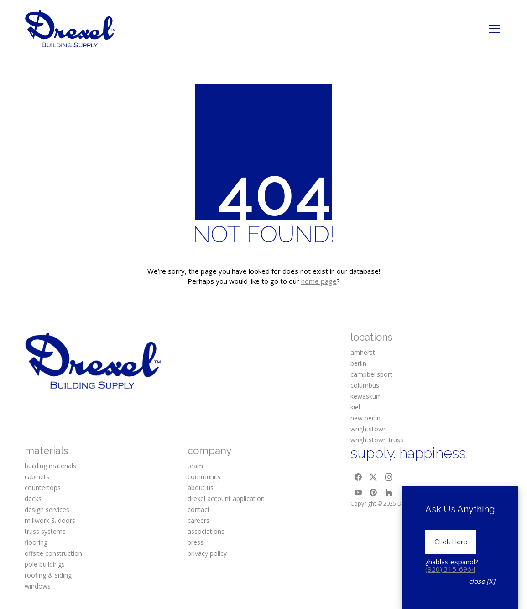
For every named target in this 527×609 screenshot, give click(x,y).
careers (198, 520)
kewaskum (366, 396)
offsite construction (53, 553)
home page (319, 281)
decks (33, 498)
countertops (43, 487)
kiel (355, 407)
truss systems (45, 531)
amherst (362, 352)
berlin (358, 363)
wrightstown (368, 429)
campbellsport (371, 374)
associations (206, 531)
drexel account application (226, 498)
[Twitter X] (373, 477)
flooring (36, 542)
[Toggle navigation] (494, 29)
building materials (50, 465)
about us (201, 487)
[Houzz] (389, 492)
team (195, 465)
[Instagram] (389, 477)
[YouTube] (358, 492)
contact (199, 509)
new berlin (365, 418)
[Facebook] (358, 477)
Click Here (450, 542)
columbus (364, 385)
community (204, 476)
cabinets (37, 476)
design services (47, 509)
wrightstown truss (376, 439)
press (195, 542)
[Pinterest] (373, 492)
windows (38, 586)
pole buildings (45, 564)
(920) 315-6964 (450, 568)
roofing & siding (48, 575)
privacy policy (207, 553)
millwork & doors (50, 520)
